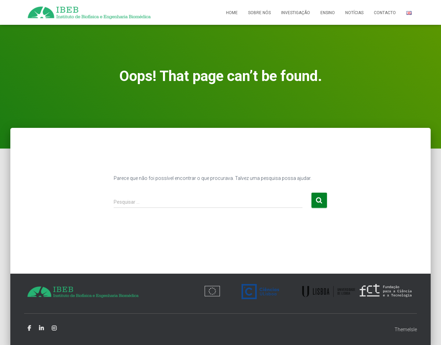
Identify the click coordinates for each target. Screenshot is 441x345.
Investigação (295, 12)
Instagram (54, 328)
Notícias (354, 12)
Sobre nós (259, 12)
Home (232, 12)
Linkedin (41, 328)
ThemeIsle (405, 329)
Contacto (385, 12)
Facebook (29, 328)
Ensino (327, 12)
